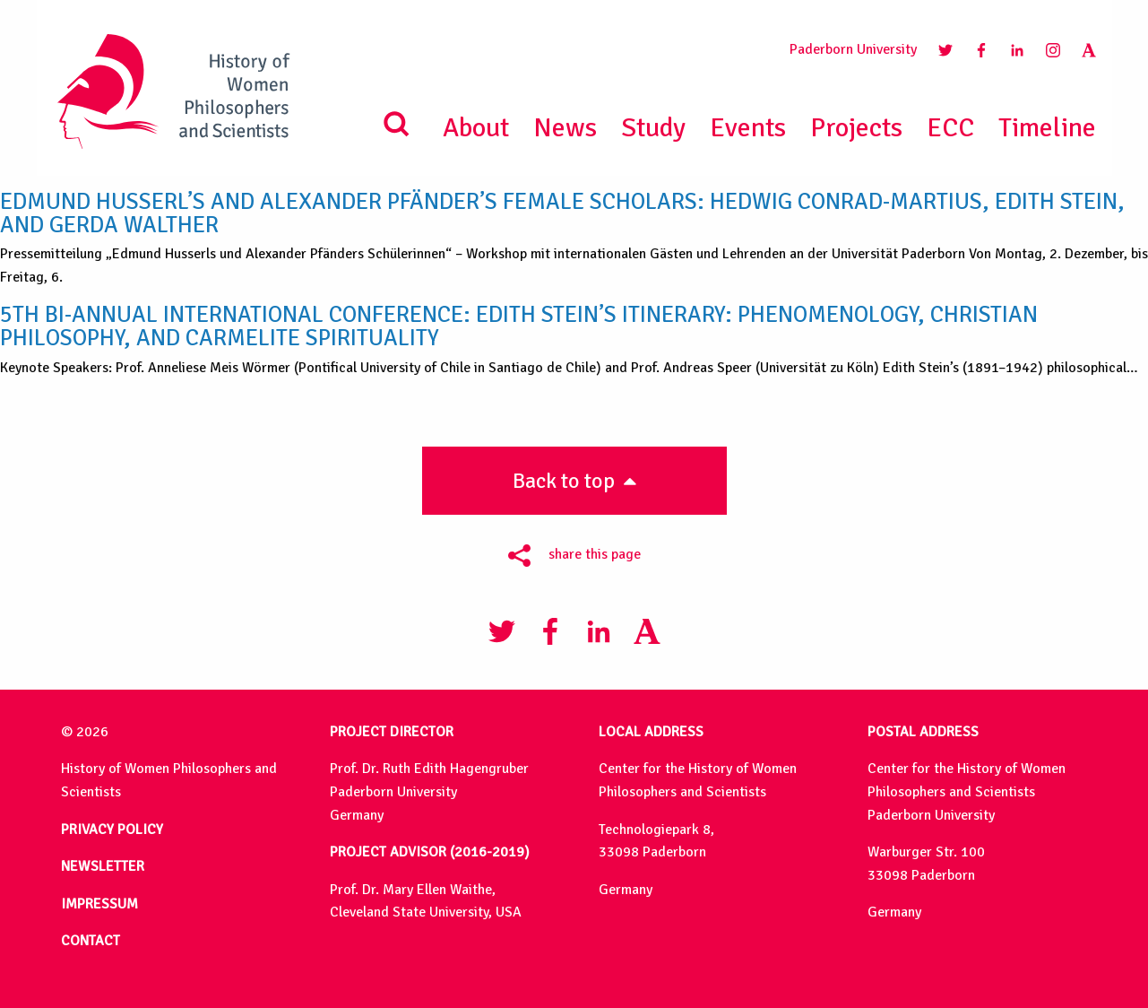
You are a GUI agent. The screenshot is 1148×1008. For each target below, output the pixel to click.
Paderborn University (853, 49)
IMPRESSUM (99, 904)
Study (653, 127)
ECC (950, 127)
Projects (856, 127)
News (565, 127)
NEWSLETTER (102, 866)
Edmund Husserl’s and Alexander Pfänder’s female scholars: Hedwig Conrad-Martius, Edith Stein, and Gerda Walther (562, 213)
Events (748, 127)
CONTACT (90, 941)
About (476, 127)
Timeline (1047, 127)
